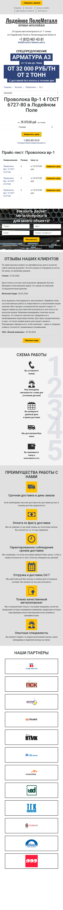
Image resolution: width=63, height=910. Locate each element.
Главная (17, 8)
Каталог (29, 8)
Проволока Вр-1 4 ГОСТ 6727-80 (8, 181)
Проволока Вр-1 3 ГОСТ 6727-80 (8, 169)
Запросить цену (31, 134)
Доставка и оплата (25, 11)
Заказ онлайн (42, 8)
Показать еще (31, 340)
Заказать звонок (31, 3)
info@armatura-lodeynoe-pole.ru (31, 42)
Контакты (42, 11)
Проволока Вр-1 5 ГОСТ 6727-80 (8, 193)
